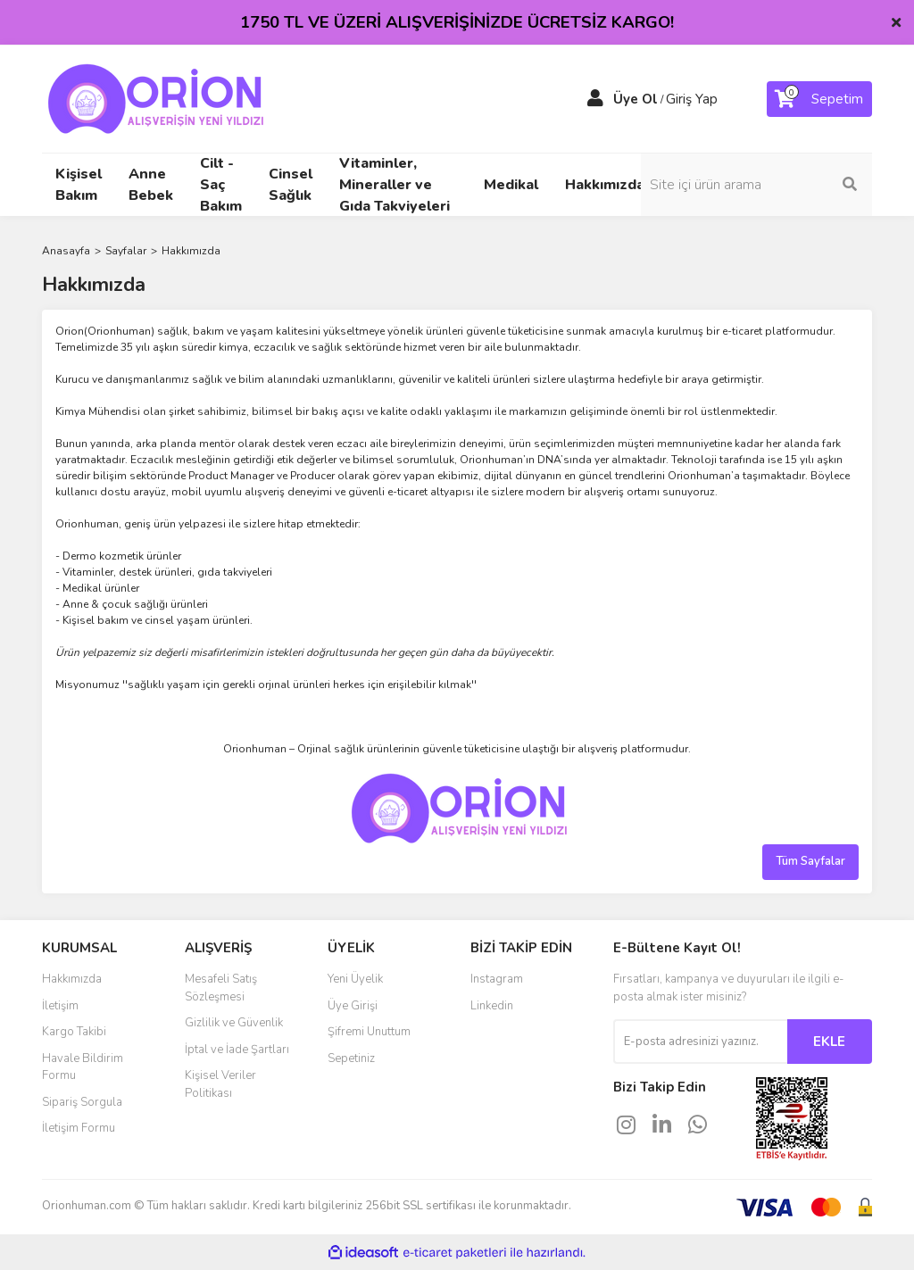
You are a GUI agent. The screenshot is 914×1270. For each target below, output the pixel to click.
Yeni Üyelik (355, 979)
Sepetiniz (351, 1058)
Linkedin (491, 1006)
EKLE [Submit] (829, 1041)
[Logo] (153, 98)
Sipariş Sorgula (82, 1102)
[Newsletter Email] (700, 1041)
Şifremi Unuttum (369, 1032)
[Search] (778, 185)
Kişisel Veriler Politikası (220, 1084)
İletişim (60, 1006)
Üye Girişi (353, 1006)
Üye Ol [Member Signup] (635, 99)
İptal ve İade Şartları (237, 1050)
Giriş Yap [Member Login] (692, 99)
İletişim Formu (78, 1128)
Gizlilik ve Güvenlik (234, 1023)
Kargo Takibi (74, 1032)
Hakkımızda (604, 185)
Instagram (496, 979)
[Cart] (819, 99)
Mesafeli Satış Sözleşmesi (221, 988)
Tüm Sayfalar (810, 861)
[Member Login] (595, 99)
